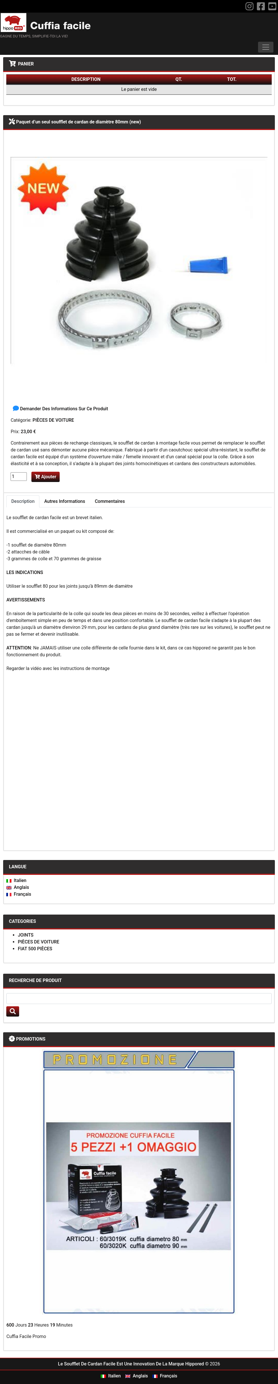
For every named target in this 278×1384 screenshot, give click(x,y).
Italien (16, 880)
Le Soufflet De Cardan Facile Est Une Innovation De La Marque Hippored (131, 1364)
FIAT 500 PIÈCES (35, 948)
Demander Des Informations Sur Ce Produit (60, 408)
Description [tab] (23, 501)
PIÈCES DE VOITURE (53, 420)
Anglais (17, 887)
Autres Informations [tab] (64, 501)
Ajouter (45, 476)
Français (18, 894)
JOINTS (25, 935)
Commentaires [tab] (110, 501)
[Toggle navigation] (265, 47)
